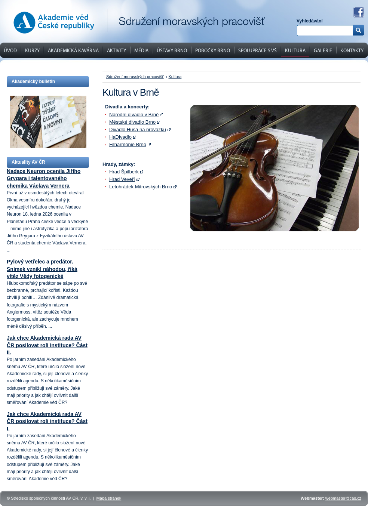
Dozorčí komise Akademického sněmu (187, 32)
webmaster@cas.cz (343, 498)
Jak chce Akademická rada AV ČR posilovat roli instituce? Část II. (47, 345)
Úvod (10, 50)
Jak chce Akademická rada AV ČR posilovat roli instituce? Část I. (47, 421)
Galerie (323, 50)
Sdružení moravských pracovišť (135, 76)
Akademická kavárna (73, 50)
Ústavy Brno (172, 50)
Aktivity (116, 50)
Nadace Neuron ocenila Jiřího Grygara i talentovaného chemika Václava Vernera (43, 178)
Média (141, 50)
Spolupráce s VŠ (257, 50)
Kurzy (32, 50)
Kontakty (352, 50)
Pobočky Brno (212, 50)
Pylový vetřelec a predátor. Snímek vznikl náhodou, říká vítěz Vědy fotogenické (42, 269)
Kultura (295, 50)
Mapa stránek (109, 498)
